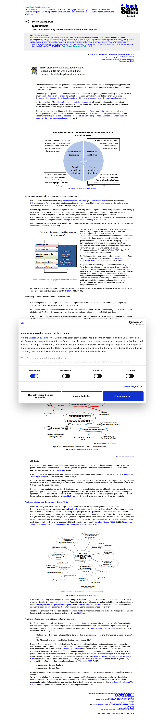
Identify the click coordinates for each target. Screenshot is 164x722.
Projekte (36, 12)
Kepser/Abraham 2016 (61, 305)
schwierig (100, 111)
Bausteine (56, 46)
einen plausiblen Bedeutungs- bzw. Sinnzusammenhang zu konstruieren (76, 219)
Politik (62, 9)
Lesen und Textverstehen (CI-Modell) (121, 698)
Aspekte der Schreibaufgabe (117, 42)
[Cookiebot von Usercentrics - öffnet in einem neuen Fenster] (131, 323)
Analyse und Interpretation (64, 39)
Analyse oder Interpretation (124, 457)
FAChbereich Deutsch (39, 36)
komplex (109, 111)
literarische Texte (99, 201)
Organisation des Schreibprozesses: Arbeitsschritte (80, 42)
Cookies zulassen (123, 396)
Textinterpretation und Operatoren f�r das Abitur (47, 502)
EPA (38, 506)
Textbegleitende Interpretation (51, 41)
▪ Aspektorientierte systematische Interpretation (76, 41)
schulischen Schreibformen (82, 623)
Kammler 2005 (86, 661)
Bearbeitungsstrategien (56, 42)
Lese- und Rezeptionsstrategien (124, 697)
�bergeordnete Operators (88, 512)
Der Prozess (110, 628)
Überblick (108, 37)
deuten (98, 605)
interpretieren (84, 605)
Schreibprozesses (63, 116)
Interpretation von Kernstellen (101, 41)
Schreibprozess (36, 203)
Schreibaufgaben (104, 39)
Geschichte (54, 9)
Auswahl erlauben (82, 396)
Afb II (34, 685)
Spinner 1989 (35, 305)
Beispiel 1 (65, 496)
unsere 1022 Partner (40, 338)
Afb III (42, 685)
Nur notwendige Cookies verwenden (40, 396)
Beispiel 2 (74, 496)
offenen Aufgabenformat (96, 210)
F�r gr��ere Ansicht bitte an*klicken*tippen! (82, 188)
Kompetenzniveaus (77, 111)
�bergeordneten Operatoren (50, 605)
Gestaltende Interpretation (38, 42)
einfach (90, 111)
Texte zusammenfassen (77, 37)
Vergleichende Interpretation (121, 41)
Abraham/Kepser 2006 (105, 522)
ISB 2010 (67, 291)
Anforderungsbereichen (71, 649)
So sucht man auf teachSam (84, 12)
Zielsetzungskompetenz (46, 98)
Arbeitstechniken (32, 9)
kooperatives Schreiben (83, 116)
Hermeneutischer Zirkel (126, 61)
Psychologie (83, 9)
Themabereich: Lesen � (126, 56)
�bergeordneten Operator (104, 656)
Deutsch (44, 9)
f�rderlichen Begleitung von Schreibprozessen (71, 102)
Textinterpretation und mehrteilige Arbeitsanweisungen (49, 619)
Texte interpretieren (94, 37)
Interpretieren (106, 512)
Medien (94, 9)
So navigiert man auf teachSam (56, 12)
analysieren (68, 605)
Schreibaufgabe (60, 210)
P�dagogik (72, 9)
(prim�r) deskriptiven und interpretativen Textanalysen (86, 491)
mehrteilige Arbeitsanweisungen (100, 654)
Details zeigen (130, 386)
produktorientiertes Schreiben (73, 201)
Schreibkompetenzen (56, 96)
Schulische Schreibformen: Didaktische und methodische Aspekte (111, 54)
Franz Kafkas (97, 628)
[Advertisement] (14, 8)
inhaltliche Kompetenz (67, 98)
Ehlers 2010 (114, 250)
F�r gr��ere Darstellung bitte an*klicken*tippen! (82, 449)
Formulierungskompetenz (113, 98)
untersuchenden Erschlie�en (66, 509)
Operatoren (60, 470)
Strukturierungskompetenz (90, 98)
